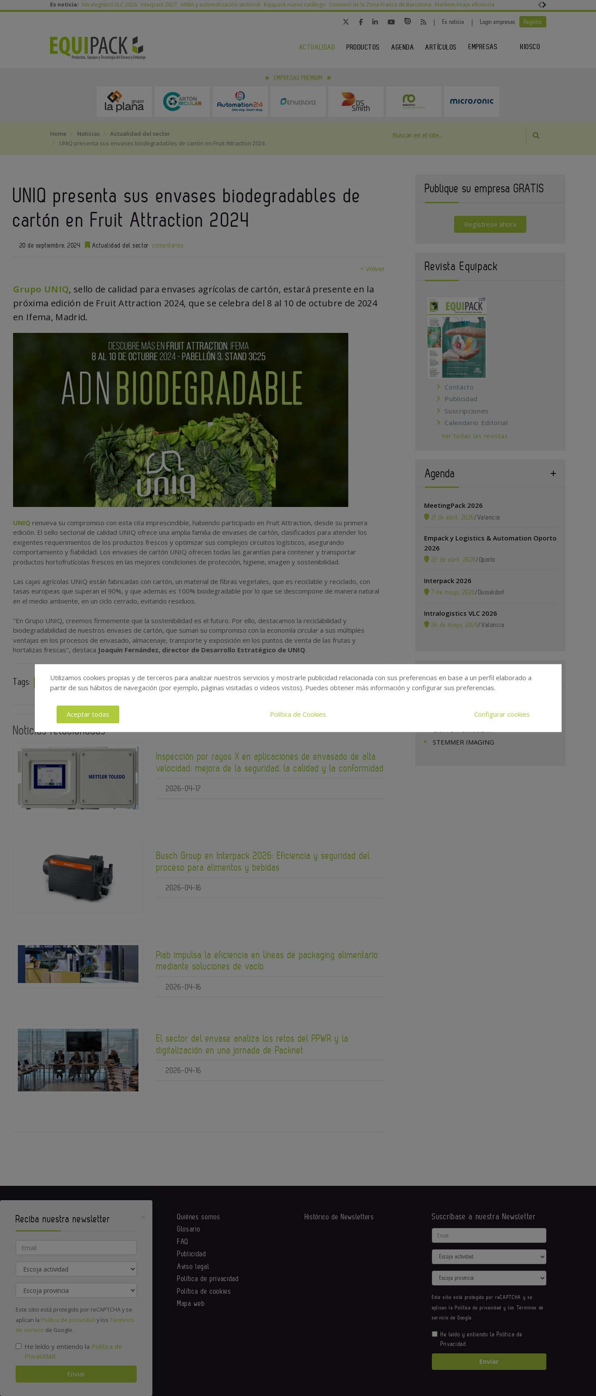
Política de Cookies (298, 714)
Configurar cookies (502, 714)
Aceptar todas (88, 714)
